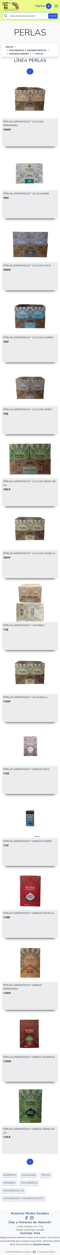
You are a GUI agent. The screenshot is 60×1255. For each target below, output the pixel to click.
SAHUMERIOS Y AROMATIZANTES (27, 50)
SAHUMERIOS (29, 1182)
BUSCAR (53, 16)
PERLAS (45, 1175)
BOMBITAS (9, 1175)
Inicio (9, 46)
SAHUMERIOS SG (13, 1190)
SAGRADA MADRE (19, 53)
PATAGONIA (29, 1175)
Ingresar (40, 5)
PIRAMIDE (9, 1182)
